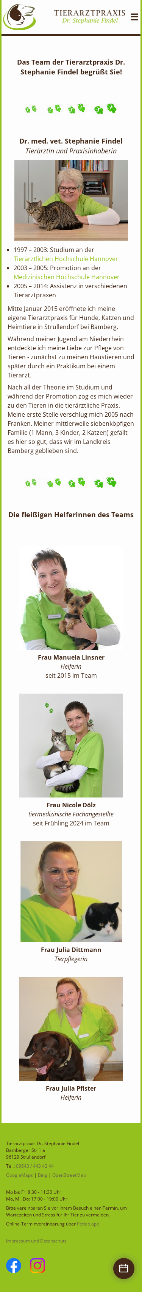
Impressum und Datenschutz (36, 1241)
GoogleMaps (19, 1175)
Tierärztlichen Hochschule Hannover (66, 259)
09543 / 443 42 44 (35, 1166)
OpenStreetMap (69, 1175)
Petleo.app (88, 1224)
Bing (42, 1175)
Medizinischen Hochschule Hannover (67, 277)
